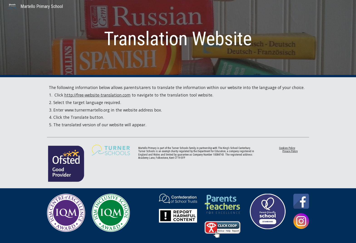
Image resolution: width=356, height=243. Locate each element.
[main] (178, 38)
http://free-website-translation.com (97, 95)
